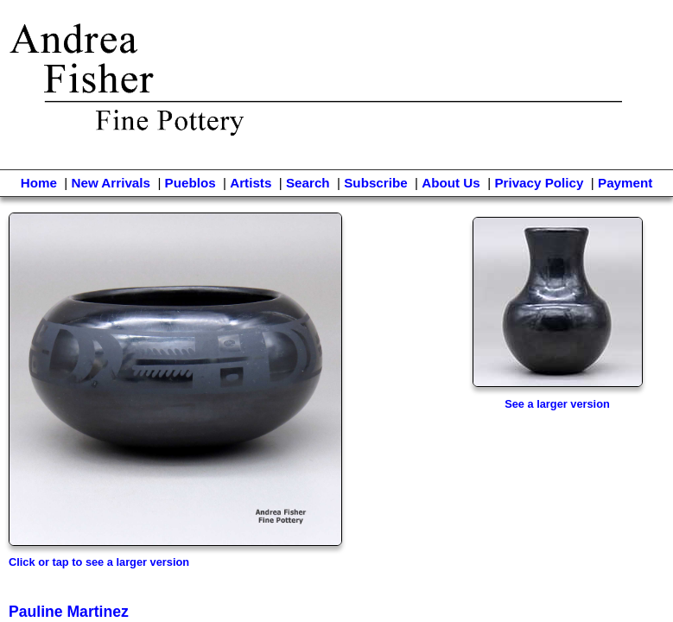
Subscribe (375, 182)
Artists (250, 182)
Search (308, 182)
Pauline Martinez (69, 611)
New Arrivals (110, 182)
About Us (451, 182)
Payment (625, 182)
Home (39, 182)
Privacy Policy (538, 182)
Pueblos (190, 182)
